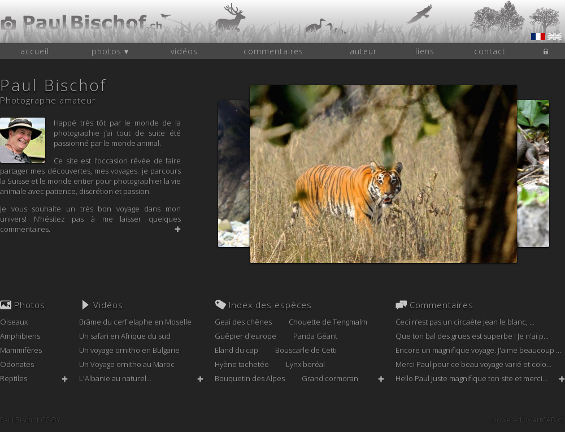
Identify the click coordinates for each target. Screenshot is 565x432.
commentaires (273, 51)
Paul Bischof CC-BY (30, 420)
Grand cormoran (330, 378)
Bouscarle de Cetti (306, 350)
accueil (34, 51)
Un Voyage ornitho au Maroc (127, 364)
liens (424, 51)
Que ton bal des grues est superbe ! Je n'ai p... (472, 336)
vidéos (184, 51)
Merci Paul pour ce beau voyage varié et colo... (473, 364)
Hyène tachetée (242, 364)
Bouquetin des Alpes (250, 378)
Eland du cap (236, 350)
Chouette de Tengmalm (328, 322)
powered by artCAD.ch (528, 420)
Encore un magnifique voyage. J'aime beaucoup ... (478, 350)
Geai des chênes (243, 322)
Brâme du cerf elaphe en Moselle (135, 322)
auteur (363, 51)
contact (490, 51)
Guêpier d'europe (245, 336)
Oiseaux (14, 322)
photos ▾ (110, 51)
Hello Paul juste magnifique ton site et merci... (471, 378)
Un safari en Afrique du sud (125, 336)
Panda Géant (315, 336)
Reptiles (13, 378)
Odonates (17, 364)
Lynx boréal (305, 364)
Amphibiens (20, 336)
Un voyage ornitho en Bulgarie (129, 350)
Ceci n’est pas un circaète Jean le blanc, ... (464, 322)
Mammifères (21, 350)
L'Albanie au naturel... (115, 378)
